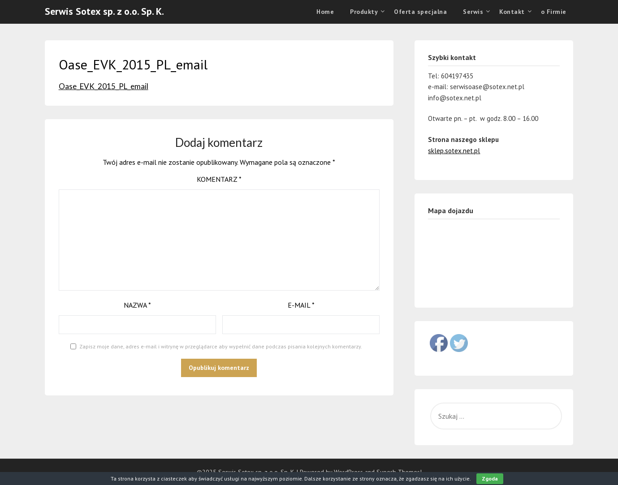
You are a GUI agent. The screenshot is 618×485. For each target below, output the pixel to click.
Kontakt (512, 12)
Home (325, 12)
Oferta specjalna (420, 12)
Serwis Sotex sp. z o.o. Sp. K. (104, 11)
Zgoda (490, 478)
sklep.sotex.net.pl (454, 150)
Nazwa (137, 304)
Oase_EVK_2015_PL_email (103, 86)
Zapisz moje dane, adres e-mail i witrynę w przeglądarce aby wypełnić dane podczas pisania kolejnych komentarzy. (220, 346)
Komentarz (219, 179)
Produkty (364, 12)
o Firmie (553, 12)
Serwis (473, 12)
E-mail (301, 304)
